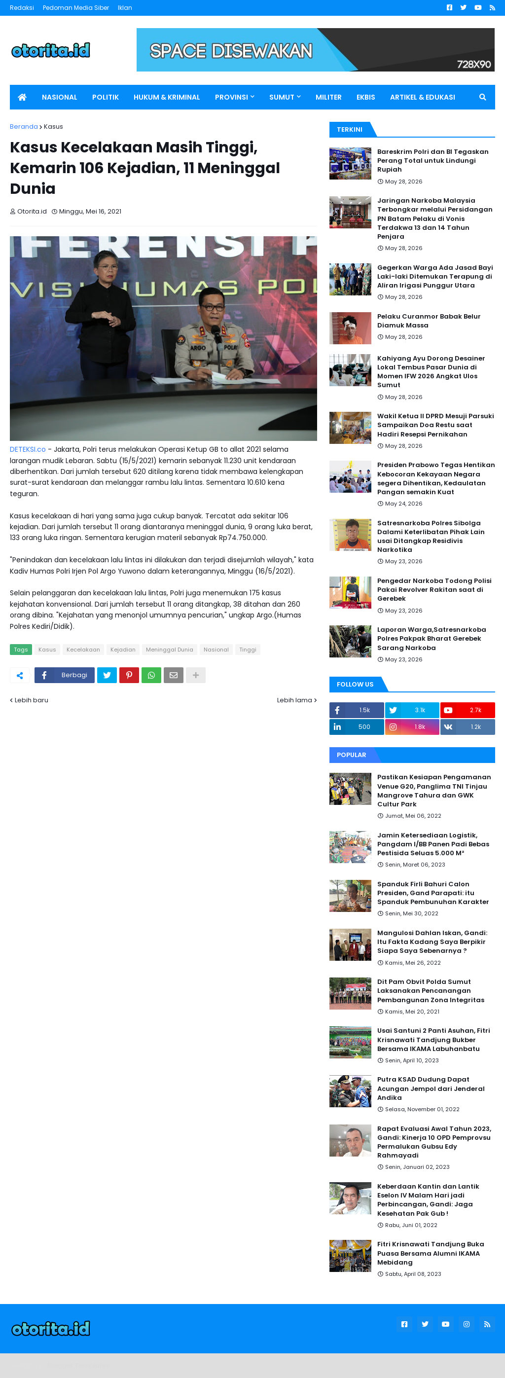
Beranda (24, 126)
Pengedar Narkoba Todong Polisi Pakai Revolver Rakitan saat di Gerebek (434, 590)
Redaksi (22, 7)
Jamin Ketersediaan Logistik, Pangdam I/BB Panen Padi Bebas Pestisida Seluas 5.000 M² (433, 844)
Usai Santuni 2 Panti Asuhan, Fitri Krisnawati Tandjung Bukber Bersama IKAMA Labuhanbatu (433, 1039)
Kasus (53, 126)
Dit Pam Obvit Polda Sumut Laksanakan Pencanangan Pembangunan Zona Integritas (430, 991)
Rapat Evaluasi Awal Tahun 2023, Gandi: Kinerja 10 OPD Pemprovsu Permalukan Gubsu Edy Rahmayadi (434, 1142)
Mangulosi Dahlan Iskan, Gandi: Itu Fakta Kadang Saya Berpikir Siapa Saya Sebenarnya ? (432, 942)
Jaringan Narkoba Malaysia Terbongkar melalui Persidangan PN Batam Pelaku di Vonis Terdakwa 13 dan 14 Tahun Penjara (435, 218)
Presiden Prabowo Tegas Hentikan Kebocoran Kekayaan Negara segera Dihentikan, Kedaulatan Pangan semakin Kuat (436, 479)
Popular (351, 755)
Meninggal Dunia (169, 649)
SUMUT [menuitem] (281, 97)
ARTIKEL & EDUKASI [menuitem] (422, 97)
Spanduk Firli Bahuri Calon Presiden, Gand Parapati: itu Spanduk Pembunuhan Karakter (433, 893)
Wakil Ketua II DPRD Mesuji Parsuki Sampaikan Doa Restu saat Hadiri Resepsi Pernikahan (435, 425)
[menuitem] (22, 97)
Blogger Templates (78, 1365)
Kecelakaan (83, 649)
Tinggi (247, 649)
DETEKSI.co (28, 449)
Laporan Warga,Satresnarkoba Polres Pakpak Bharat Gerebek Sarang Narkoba (431, 638)
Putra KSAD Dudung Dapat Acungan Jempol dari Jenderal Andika (431, 1088)
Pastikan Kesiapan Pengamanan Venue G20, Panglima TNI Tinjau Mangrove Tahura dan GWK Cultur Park (434, 791)
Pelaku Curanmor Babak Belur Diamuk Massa (429, 321)
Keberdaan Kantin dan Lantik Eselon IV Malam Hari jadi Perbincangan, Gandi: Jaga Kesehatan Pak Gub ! (428, 1200)
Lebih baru (31, 700)
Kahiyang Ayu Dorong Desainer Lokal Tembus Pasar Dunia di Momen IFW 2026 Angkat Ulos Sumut (431, 372)
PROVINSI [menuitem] (231, 97)
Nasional (216, 649)
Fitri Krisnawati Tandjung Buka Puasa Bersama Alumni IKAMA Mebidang (430, 1253)
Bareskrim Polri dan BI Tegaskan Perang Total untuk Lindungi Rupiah (433, 160)
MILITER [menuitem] (329, 97)
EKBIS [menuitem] (366, 97)
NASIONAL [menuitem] (59, 97)
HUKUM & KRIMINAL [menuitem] (167, 97)
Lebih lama (294, 700)
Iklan (125, 7)
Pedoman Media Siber (76, 7)
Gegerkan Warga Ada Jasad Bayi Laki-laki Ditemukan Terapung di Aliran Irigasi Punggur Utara (435, 276)
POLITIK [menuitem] (105, 97)
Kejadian (123, 649)
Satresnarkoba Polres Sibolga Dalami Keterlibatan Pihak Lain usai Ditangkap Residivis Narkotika (431, 537)
